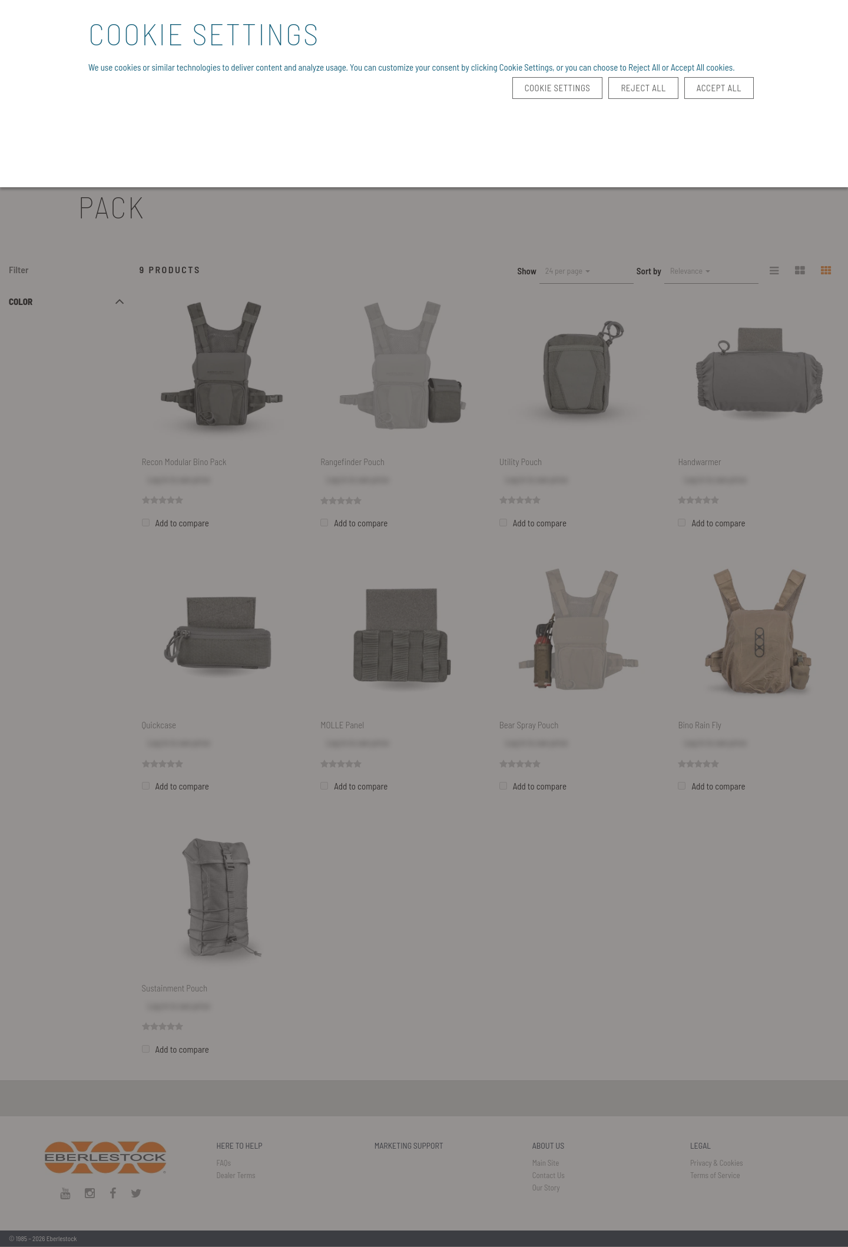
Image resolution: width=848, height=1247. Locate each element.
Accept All (719, 87)
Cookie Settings (558, 87)
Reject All (643, 87)
